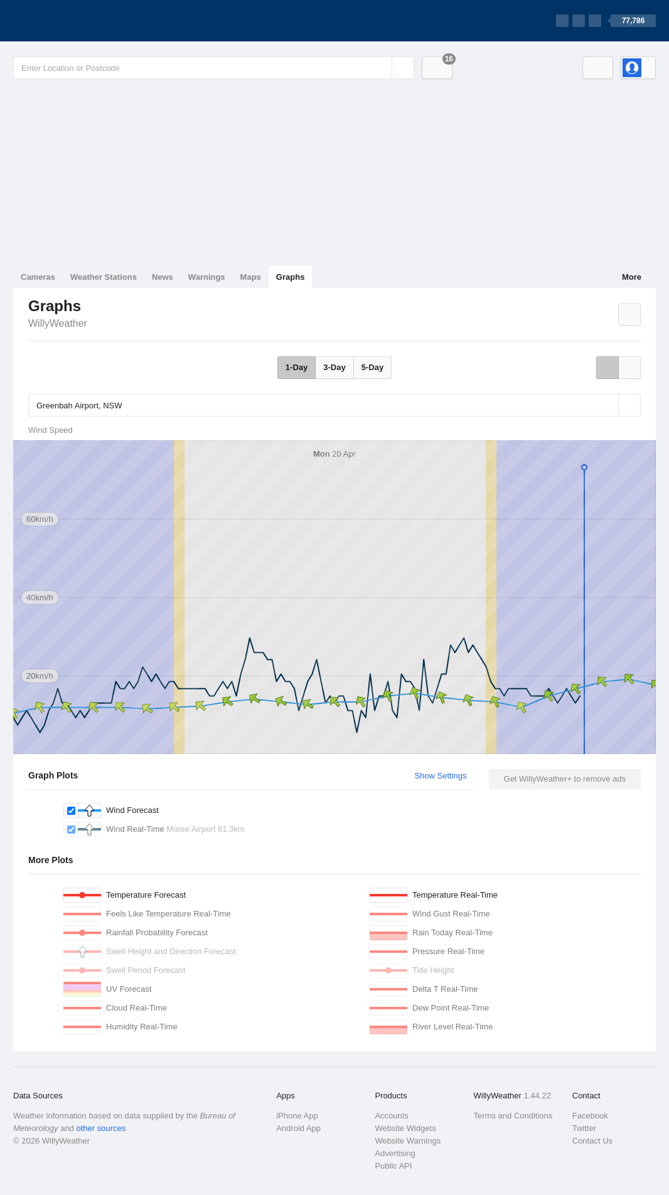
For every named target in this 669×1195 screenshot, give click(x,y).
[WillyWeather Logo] (72, 21)
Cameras (38, 277)
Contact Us (592, 1140)
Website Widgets (405, 1128)
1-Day (297, 367)
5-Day (372, 367)
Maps (250, 277)
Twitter (584, 1128)
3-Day (334, 367)
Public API (393, 1166)
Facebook (590, 1115)
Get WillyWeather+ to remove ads (565, 778)
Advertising (395, 1153)
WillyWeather (57, 323)
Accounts (391, 1115)
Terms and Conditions (513, 1115)
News (162, 277)
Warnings (206, 277)
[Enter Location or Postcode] (213, 67)
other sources (101, 1128)
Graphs (290, 277)
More (631, 277)
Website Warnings (408, 1140)
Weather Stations (103, 277)
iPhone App (297, 1115)
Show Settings (440, 775)
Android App (298, 1128)
